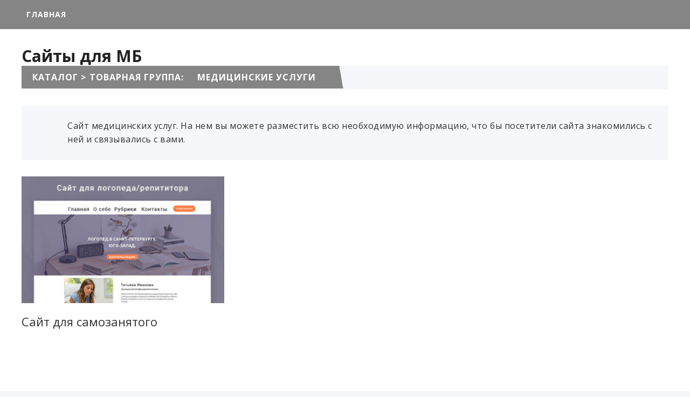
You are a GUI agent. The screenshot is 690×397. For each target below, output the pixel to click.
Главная (46, 14)
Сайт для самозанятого (89, 321)
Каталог (55, 77)
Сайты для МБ (82, 56)
